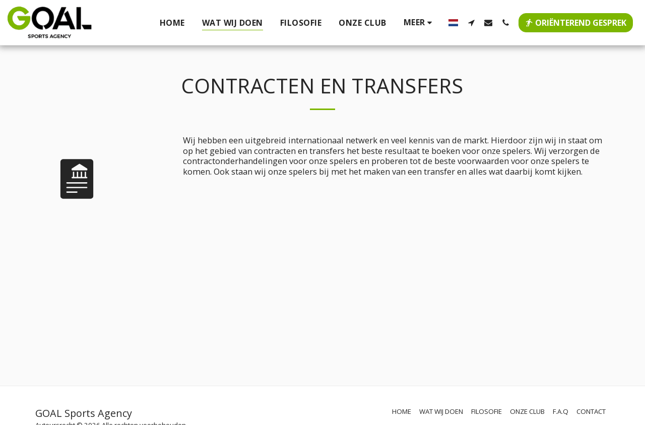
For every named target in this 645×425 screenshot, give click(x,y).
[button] (471, 22)
